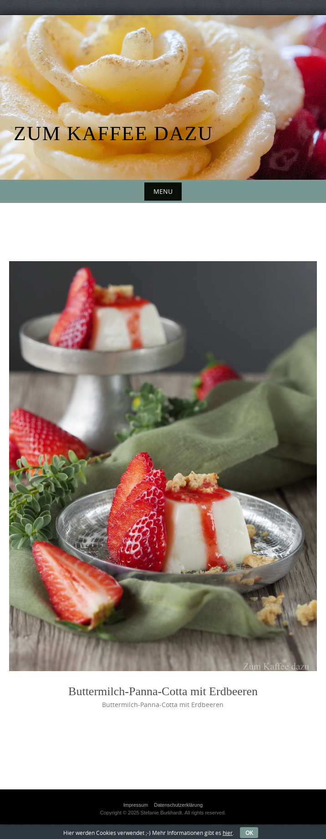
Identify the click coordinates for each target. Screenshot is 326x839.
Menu (163, 191)
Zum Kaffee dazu (113, 133)
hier (228, 832)
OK (249, 832)
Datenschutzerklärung (178, 805)
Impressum (135, 805)
